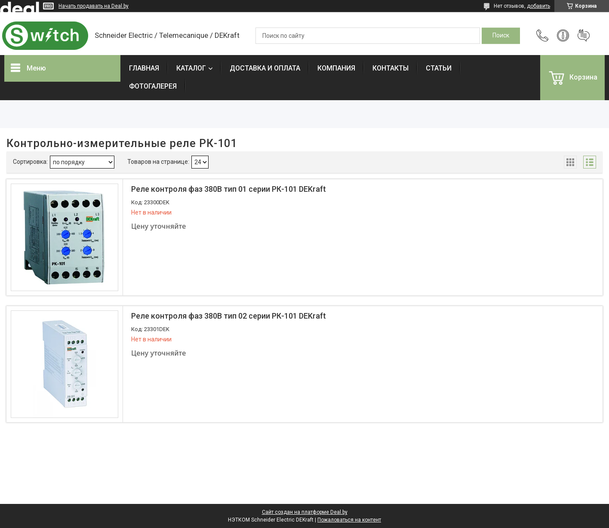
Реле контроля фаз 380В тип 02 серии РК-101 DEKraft (228, 315)
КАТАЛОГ (191, 68)
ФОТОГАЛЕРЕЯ (153, 86)
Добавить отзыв (584, 35)
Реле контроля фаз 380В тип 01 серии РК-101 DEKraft (228, 188)
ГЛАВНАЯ (144, 68)
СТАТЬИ (439, 68)
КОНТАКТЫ (390, 68)
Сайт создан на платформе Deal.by (305, 512)
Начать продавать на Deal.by (93, 6)
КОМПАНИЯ (336, 68)
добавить (538, 6)
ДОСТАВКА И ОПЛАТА (265, 68)
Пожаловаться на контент (349, 520)
